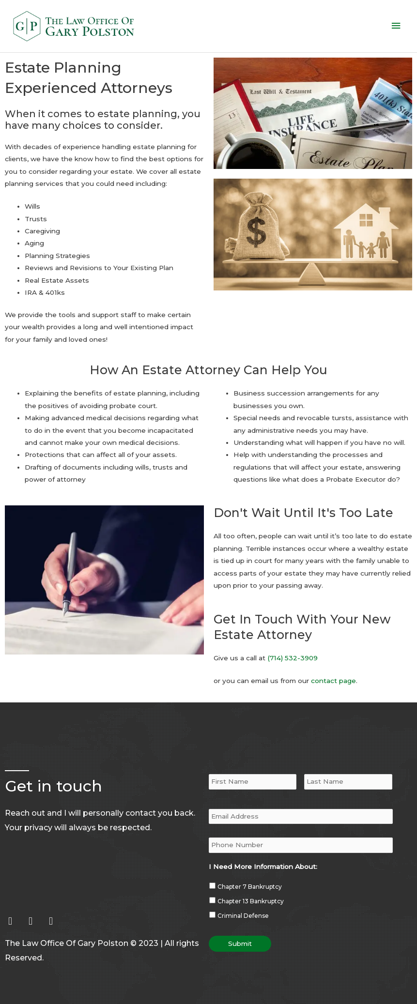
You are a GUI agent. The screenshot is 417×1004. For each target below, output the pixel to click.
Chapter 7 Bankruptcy (249, 868)
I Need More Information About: (263, 848)
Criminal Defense (243, 897)
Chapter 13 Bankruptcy (250, 882)
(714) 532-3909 (292, 644)
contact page (333, 667)
